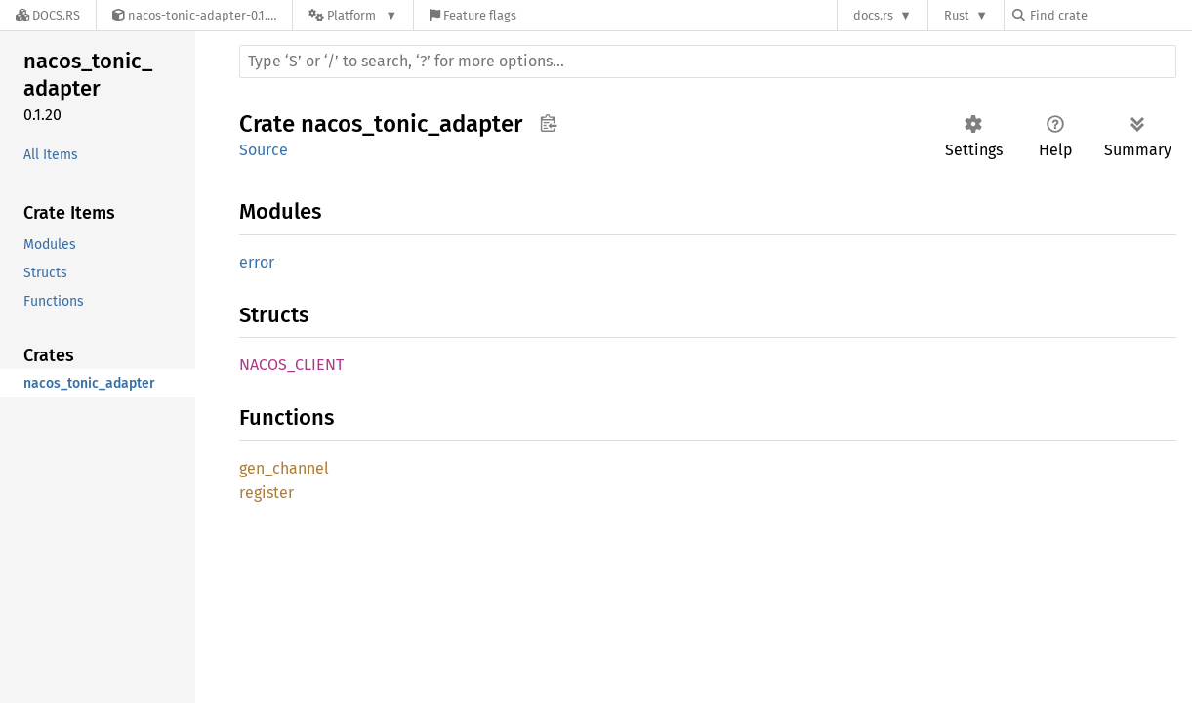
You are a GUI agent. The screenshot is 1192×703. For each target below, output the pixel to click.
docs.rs (873, 15)
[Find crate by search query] (1110, 15)
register (266, 492)
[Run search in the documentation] (707, 61)
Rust (956, 15)
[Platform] (353, 15)
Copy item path (548, 123)
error (256, 262)
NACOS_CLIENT (291, 364)
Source (263, 150)
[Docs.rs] (48, 15)
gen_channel (284, 468)
